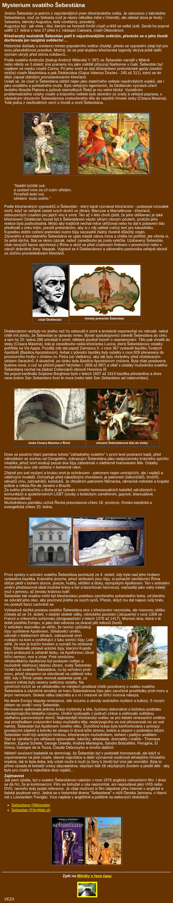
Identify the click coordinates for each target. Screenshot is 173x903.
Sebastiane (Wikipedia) (30, 805)
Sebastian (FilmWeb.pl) (31, 810)
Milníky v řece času (94, 876)
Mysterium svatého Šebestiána (43, 5)
